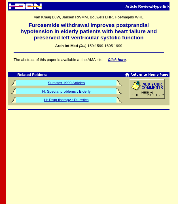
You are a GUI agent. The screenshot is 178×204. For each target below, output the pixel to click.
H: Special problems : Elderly (66, 91)
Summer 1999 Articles (66, 83)
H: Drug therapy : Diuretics (66, 100)
